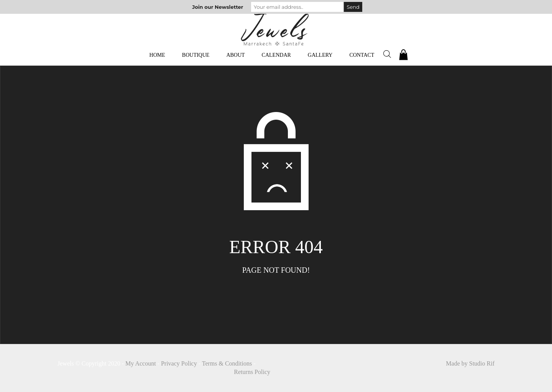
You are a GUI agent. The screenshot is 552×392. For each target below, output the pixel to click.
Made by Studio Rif (470, 363)
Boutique (196, 55)
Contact (361, 55)
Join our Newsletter (217, 7)
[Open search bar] (387, 54)
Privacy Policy (179, 363)
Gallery (320, 55)
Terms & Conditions (227, 363)
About (235, 55)
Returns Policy (252, 372)
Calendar (276, 55)
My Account (140, 363)
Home (157, 55)
